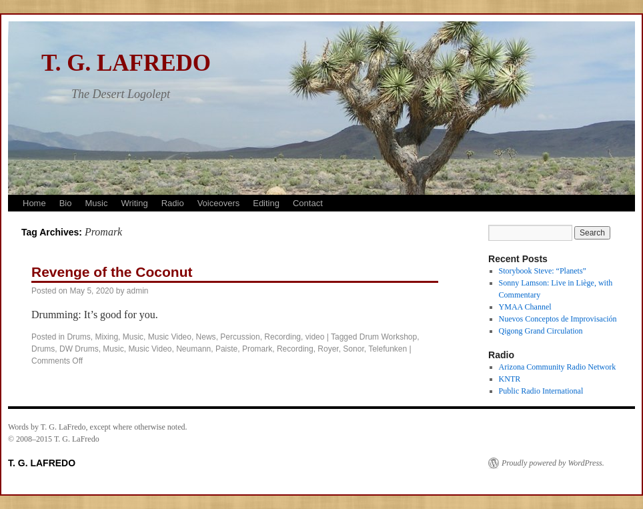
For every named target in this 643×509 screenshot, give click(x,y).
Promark (257, 349)
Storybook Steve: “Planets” (542, 271)
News (206, 337)
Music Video (169, 337)
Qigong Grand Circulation (541, 331)
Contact (308, 203)
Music (96, 203)
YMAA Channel (525, 307)
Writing (134, 203)
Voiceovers (218, 203)
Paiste (226, 349)
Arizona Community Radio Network (557, 367)
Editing (266, 203)
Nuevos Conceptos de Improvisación (558, 319)
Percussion (239, 337)
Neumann (193, 349)
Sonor (353, 349)
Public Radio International (541, 391)
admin (138, 291)
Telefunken (387, 349)
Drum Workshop (388, 337)
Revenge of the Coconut (112, 272)
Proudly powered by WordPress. (553, 463)
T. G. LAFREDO (126, 63)
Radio (172, 203)
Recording (282, 337)
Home (34, 203)
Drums (78, 337)
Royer (327, 349)
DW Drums (79, 349)
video (315, 337)
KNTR (510, 379)
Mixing (106, 337)
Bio (65, 203)
